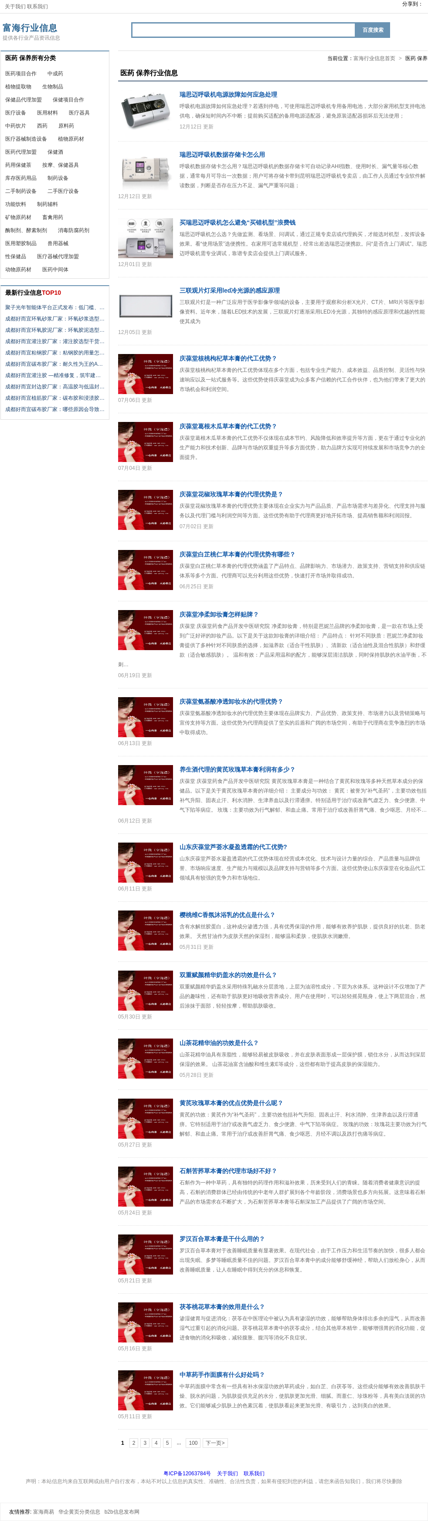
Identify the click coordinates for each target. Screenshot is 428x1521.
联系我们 (37, 6)
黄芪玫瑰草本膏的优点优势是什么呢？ (231, 1102)
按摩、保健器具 (60, 165)
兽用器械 (58, 243)
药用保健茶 (18, 165)
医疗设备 (15, 113)
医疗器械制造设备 (26, 139)
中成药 (55, 74)
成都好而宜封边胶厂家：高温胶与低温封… (55, 387)
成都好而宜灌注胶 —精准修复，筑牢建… (53, 375)
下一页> (215, 1443)
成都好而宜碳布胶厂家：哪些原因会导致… (55, 409)
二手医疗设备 (63, 191)
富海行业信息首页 (374, 58)
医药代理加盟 (21, 152)
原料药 (66, 126)
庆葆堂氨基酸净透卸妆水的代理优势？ (231, 701)
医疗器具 (79, 113)
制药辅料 (47, 204)
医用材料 (47, 113)
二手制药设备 (21, 191)
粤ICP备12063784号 (187, 1473)
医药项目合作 (21, 74)
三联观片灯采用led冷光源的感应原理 (230, 290)
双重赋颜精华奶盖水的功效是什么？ (228, 974)
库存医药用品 (21, 178)
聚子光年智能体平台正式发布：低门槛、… (55, 307)
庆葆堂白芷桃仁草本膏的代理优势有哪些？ (238, 554)
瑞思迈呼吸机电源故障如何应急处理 (228, 94)
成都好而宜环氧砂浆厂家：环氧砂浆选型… (55, 319)
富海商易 (43, 1512)
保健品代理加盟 (23, 100)
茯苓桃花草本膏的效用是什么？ (222, 1306)
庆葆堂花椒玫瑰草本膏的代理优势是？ (231, 494)
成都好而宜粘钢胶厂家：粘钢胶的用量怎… (55, 353)
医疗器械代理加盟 (58, 256)
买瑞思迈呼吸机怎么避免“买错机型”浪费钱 (238, 222)
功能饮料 (15, 204)
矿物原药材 (18, 217)
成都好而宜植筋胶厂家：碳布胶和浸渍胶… (55, 398)
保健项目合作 (68, 100)
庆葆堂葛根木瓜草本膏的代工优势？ (228, 426)
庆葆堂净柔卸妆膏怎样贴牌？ (219, 614)
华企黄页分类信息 (79, 1512)
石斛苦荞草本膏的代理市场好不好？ (228, 1170)
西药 (42, 126)
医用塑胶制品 (21, 243)
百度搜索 (373, 30)
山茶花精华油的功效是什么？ (219, 1042)
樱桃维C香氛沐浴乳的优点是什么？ (227, 914)
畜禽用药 (52, 217)
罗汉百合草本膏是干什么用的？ (222, 1238)
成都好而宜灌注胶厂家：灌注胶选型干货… (55, 341)
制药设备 (58, 178)
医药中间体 (55, 269)
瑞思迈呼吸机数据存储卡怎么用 (222, 154)
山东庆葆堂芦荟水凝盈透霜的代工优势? (233, 846)
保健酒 (55, 152)
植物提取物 (18, 87)
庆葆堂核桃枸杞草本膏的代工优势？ (228, 358)
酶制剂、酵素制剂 (26, 230)
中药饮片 (15, 126)
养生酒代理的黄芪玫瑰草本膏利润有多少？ (238, 769)
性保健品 (15, 256)
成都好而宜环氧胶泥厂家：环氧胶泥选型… (55, 330)
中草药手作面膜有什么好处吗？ (222, 1374)
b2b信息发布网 (122, 1512)
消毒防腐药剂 (73, 230)
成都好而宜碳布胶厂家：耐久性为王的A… (54, 364)
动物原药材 (18, 269)
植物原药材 (71, 139)
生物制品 (52, 87)
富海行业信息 (30, 28)
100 (193, 1443)
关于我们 (15, 6)
